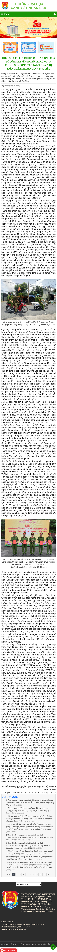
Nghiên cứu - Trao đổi (30, 74)
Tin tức (15, 74)
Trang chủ (5, 74)
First (8, 874)
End (48, 874)
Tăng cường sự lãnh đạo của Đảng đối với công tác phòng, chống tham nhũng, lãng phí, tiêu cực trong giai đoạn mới (28, 810)
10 (44, 874)
